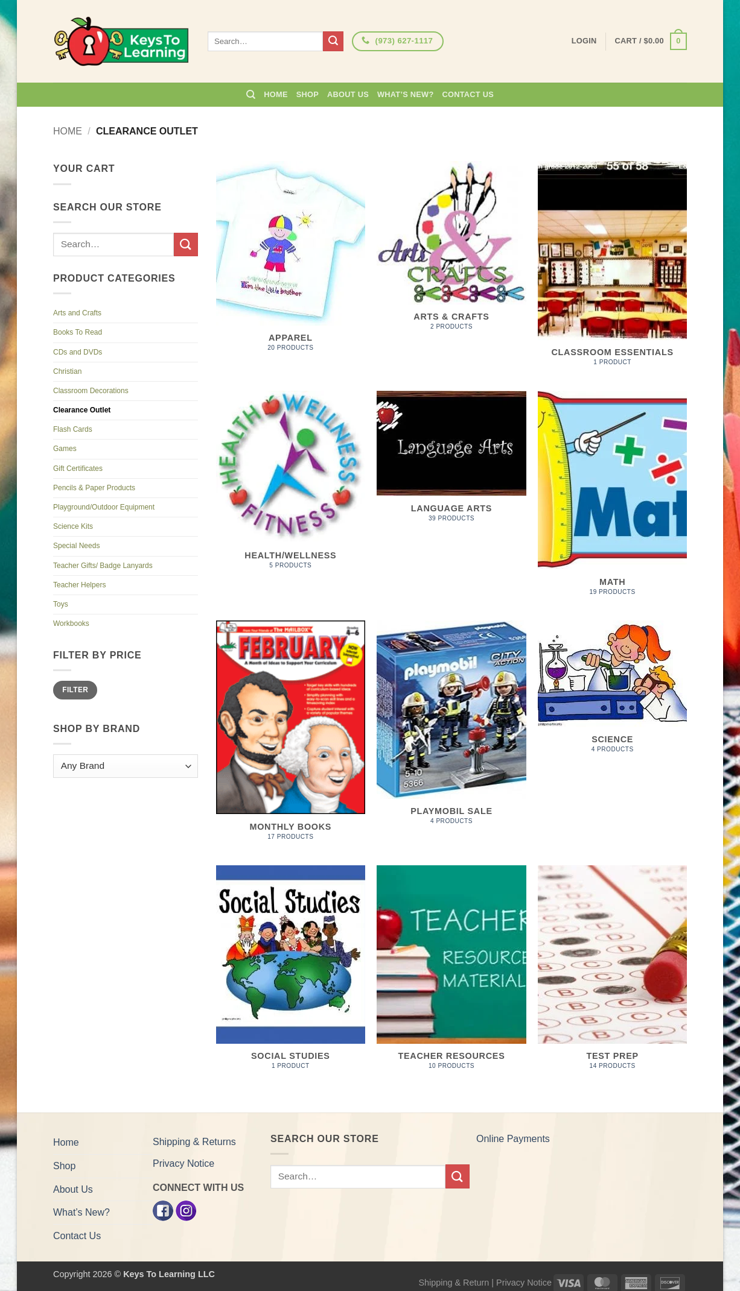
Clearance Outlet (81, 410)
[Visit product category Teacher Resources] (451, 974)
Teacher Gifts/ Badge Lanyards (103, 565)
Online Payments (513, 1139)
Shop (307, 94)
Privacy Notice (183, 1163)
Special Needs (76, 545)
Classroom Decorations (91, 391)
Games (65, 448)
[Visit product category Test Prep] (612, 974)
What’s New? (405, 94)
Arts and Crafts (77, 313)
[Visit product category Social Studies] (290, 974)
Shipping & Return (453, 1282)
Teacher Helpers (79, 585)
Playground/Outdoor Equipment (104, 507)
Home (275, 94)
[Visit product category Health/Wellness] (290, 486)
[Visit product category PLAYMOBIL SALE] (451, 729)
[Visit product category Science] (612, 693)
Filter (75, 690)
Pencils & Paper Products (94, 488)
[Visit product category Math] (612, 499)
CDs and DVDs (77, 352)
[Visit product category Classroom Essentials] (612, 270)
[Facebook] (163, 1210)
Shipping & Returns (194, 1142)
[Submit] (333, 41)
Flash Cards (72, 429)
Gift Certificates (78, 468)
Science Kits (73, 526)
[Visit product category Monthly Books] (290, 737)
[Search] (250, 94)
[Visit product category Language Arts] (451, 463)
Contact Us (468, 94)
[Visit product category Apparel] (290, 262)
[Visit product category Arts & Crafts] (451, 252)
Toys (60, 604)
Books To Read (77, 332)
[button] (651, 41)
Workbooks (71, 623)
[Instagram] (186, 1210)
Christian (67, 371)
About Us (348, 94)
